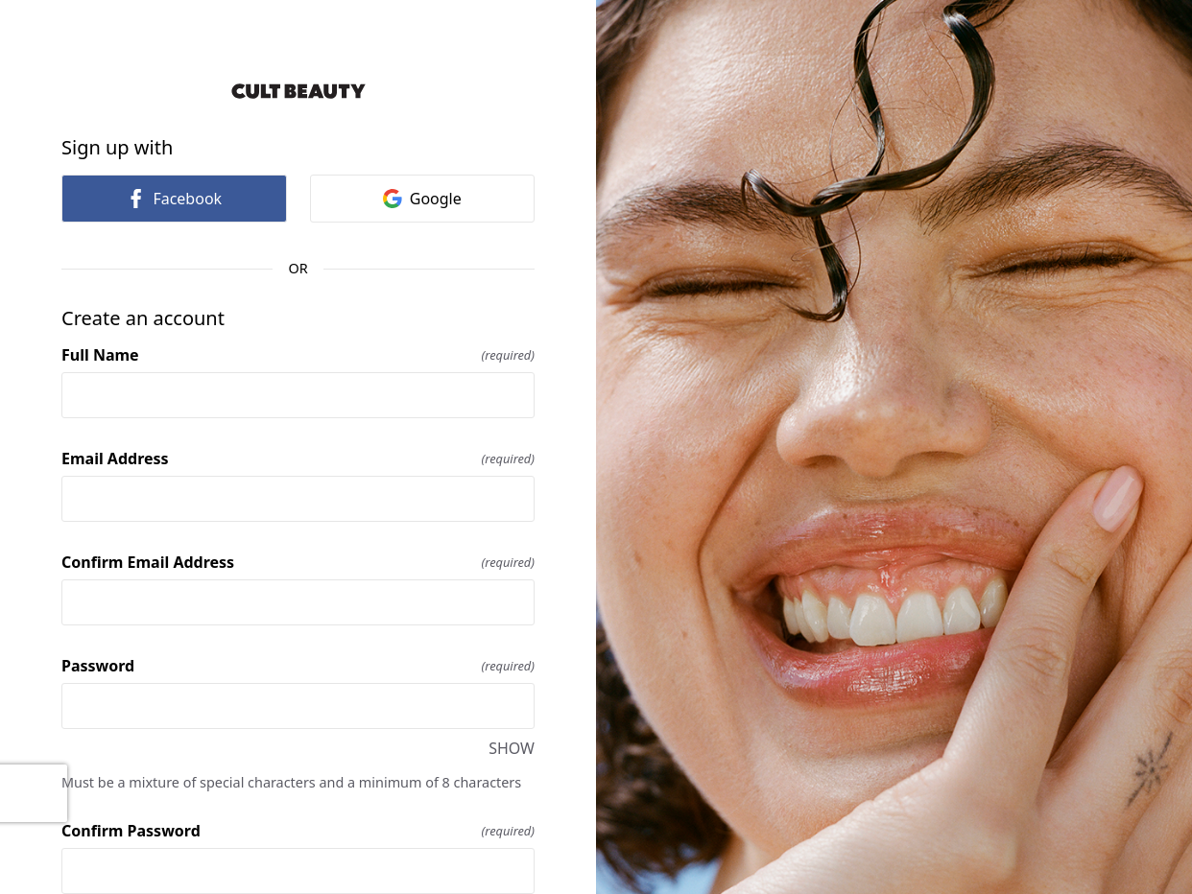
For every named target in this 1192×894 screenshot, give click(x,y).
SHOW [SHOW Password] (512, 748)
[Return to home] (298, 91)
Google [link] (422, 198)
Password (298, 665)
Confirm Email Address (298, 562)
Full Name (298, 355)
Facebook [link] (174, 198)
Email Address (298, 458)
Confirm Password (298, 830)
